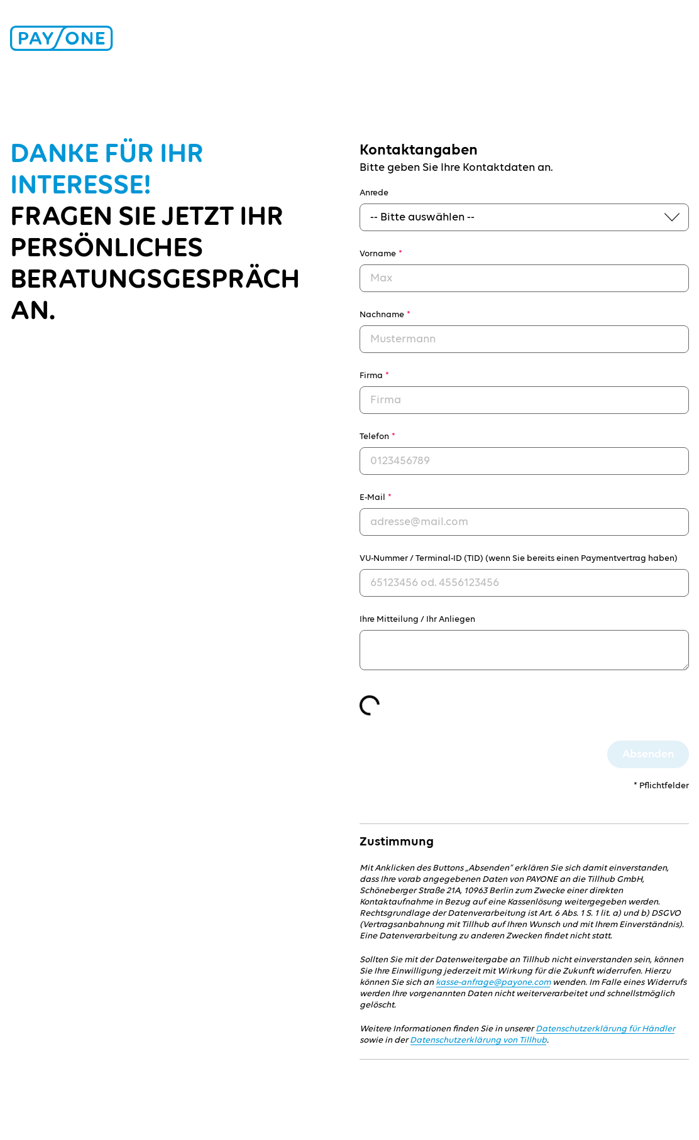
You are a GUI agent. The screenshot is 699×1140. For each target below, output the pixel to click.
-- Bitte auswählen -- (422, 217)
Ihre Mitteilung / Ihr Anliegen (417, 619)
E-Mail (376, 497)
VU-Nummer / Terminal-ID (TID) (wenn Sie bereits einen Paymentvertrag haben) (519, 558)
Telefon (377, 436)
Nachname (385, 314)
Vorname (381, 253)
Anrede (374, 192)
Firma (374, 375)
